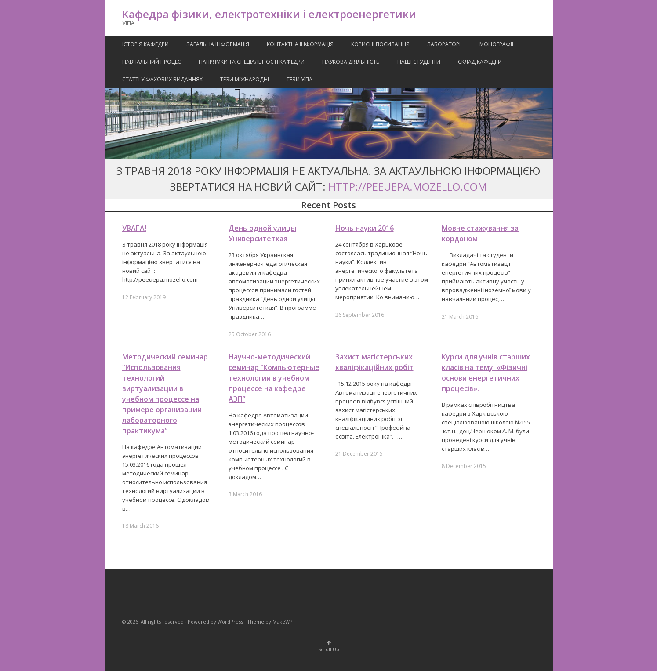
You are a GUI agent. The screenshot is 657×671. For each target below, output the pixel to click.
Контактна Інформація (300, 44)
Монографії (496, 44)
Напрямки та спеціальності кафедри (252, 61)
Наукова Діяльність (351, 61)
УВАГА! (134, 228)
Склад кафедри (480, 61)
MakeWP (282, 621)
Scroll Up (328, 646)
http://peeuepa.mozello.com (407, 186)
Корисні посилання (380, 44)
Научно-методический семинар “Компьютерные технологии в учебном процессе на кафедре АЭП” (274, 378)
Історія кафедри (145, 44)
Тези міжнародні (244, 79)
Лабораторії (444, 44)
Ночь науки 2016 (364, 228)
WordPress (230, 621)
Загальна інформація (217, 44)
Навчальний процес (151, 61)
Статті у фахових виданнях (162, 79)
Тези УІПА (299, 79)
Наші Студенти (418, 61)
